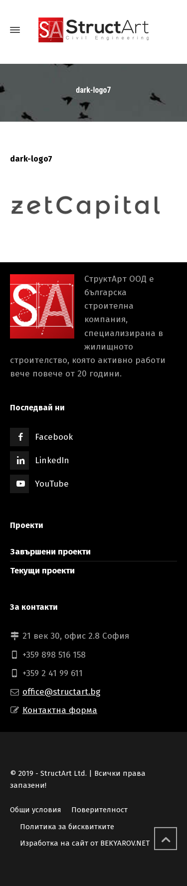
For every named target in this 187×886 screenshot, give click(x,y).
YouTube (52, 484)
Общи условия (35, 809)
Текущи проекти (42, 570)
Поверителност (99, 809)
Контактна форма (59, 710)
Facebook (54, 437)
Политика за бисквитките (67, 826)
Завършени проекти (50, 551)
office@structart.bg (61, 692)
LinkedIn (52, 460)
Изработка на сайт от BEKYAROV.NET (85, 843)
